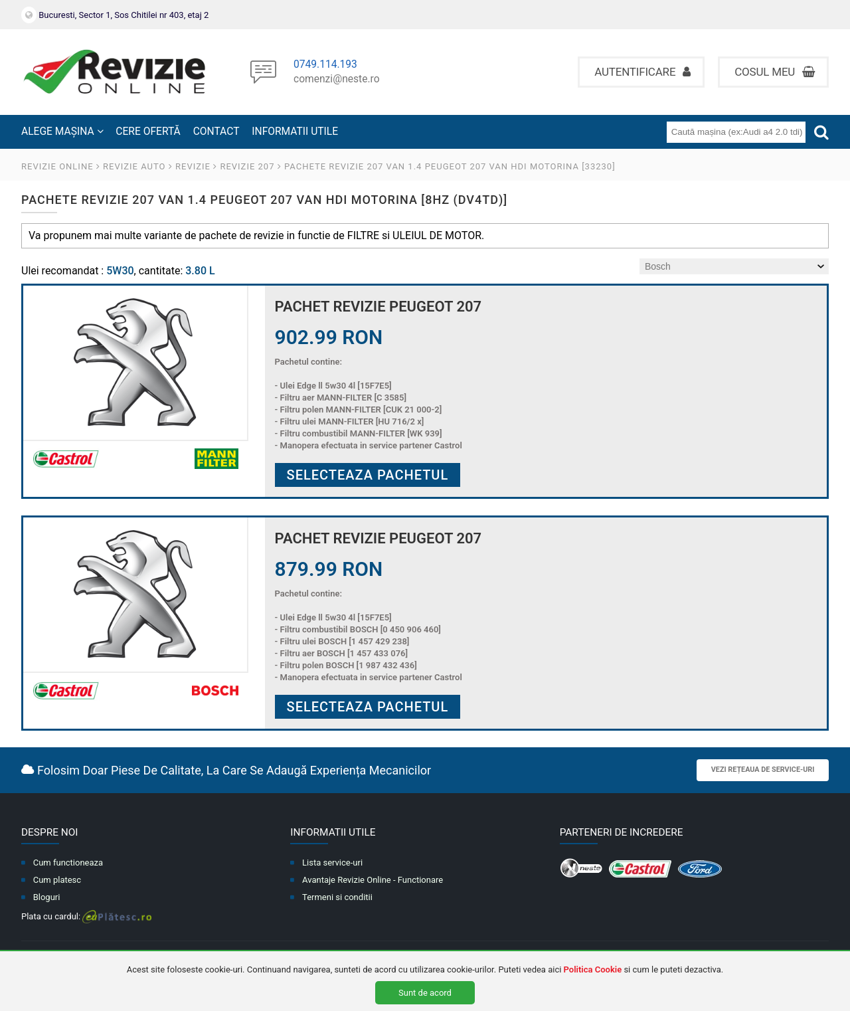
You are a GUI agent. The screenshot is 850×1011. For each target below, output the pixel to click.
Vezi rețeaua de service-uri (763, 769)
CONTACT (216, 132)
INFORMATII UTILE (295, 132)
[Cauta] (821, 131)
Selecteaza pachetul (368, 475)
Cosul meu (774, 71)
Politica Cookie (593, 969)
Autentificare (642, 71)
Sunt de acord (425, 993)
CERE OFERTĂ (148, 132)
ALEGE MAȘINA (62, 132)
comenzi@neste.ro (337, 79)
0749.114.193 (325, 65)
